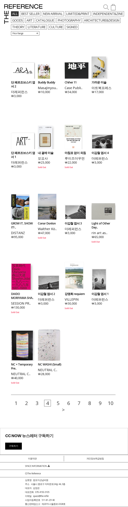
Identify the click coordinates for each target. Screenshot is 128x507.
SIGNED (72, 27)
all (15, 13)
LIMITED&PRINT (77, 13)
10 (110, 403)
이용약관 (32, 458)
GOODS (17, 20)
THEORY (18, 27)
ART (29, 20)
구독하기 (13, 446)
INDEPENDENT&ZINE (108, 13)
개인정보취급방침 (95, 458)
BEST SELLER (30, 13)
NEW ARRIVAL (52, 13)
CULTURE (56, 27)
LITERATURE (37, 27)
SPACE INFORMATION (37, 466)
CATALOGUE (45, 20)
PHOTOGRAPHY (69, 20)
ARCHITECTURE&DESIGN (102, 20)
